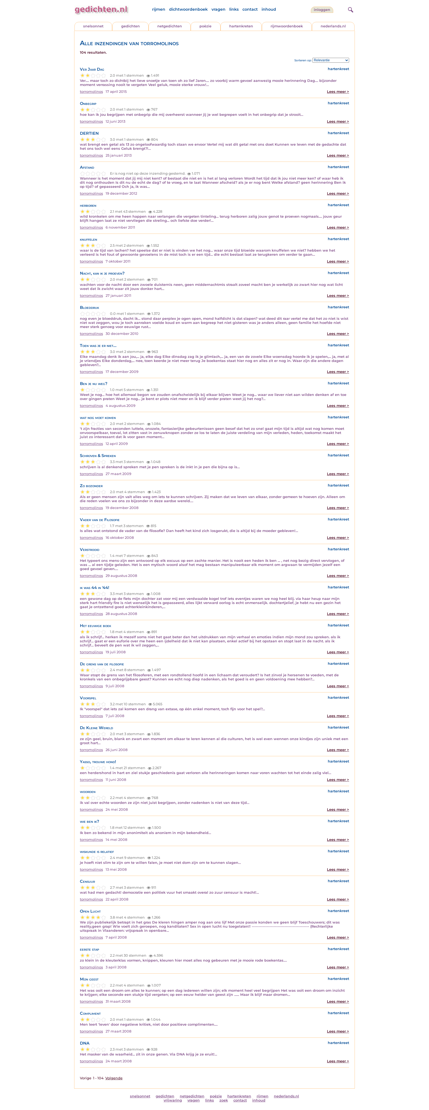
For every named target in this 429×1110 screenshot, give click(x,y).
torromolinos (91, 92)
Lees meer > (338, 92)
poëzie (205, 26)
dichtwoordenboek (188, 9)
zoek (223, 1100)
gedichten (130, 26)
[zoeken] (350, 9)
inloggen (322, 10)
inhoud (269, 9)
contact (250, 9)
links (234, 9)
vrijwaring (173, 1100)
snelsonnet (93, 26)
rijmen (158, 9)
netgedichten (169, 26)
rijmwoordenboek (287, 26)
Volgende (114, 1078)
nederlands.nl (333, 26)
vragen (218, 9)
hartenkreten (241, 26)
